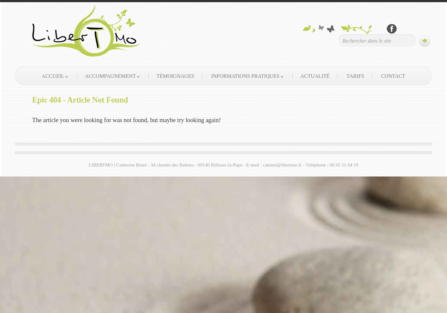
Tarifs (355, 76)
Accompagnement (112, 76)
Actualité (315, 76)
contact (393, 76)
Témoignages (175, 76)
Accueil (55, 76)
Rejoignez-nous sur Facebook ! (392, 29)
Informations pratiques (247, 76)
